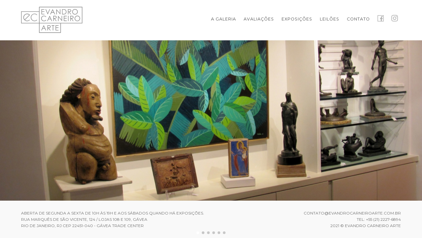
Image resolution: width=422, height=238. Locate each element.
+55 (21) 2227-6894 (383, 219)
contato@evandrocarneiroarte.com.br (352, 213)
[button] (197, 232)
